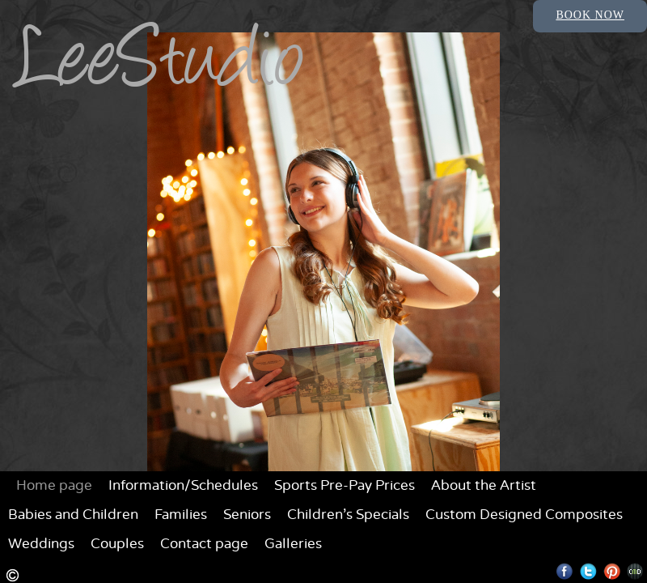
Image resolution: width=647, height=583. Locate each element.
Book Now (590, 15)
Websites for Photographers (635, 571)
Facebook (564, 571)
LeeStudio (161, 66)
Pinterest (611, 571)
